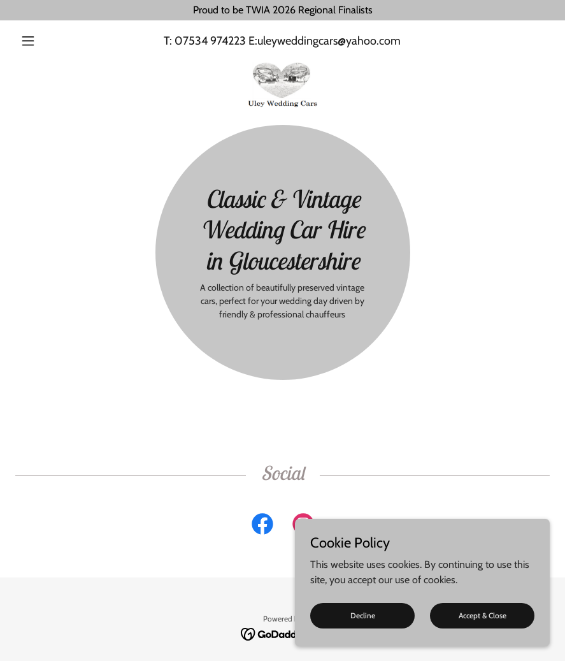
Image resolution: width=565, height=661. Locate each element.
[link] (282, 64)
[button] (55, 41)
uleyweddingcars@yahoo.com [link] (329, 41)
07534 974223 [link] (210, 41)
